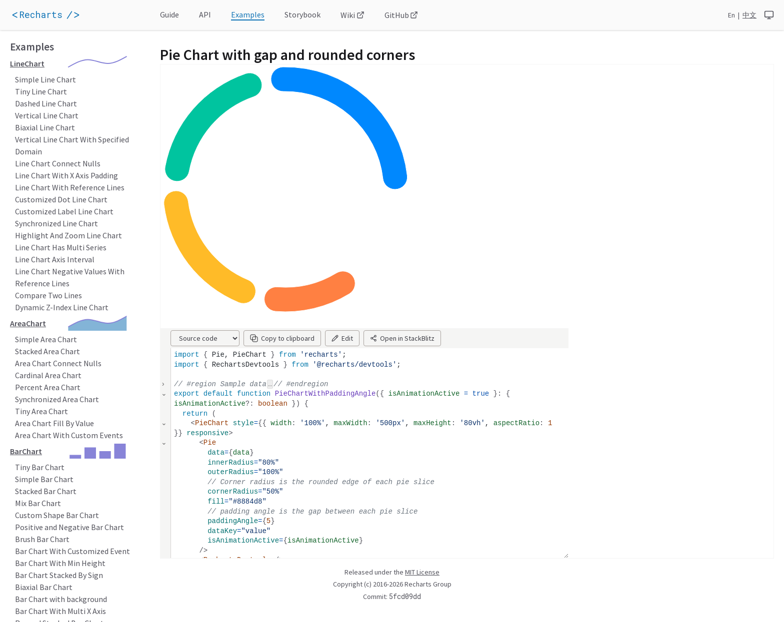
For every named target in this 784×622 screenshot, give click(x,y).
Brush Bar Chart (42, 539)
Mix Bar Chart (38, 503)
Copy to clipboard (282, 338)
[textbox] (369, 472)
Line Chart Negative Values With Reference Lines (69, 277)
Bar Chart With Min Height (60, 563)
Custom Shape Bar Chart (57, 515)
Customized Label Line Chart (64, 211)
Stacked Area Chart (47, 351)
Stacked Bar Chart (45, 491)
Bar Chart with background (61, 599)
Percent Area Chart (47, 387)
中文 (749, 14)
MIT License (422, 572)
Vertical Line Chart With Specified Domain (72, 145)
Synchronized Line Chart (56, 223)
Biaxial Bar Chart (43, 587)
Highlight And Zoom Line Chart (68, 235)
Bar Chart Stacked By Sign (59, 575)
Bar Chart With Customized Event (72, 551)
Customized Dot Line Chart (61, 199)
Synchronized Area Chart (57, 399)
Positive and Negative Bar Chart (69, 527)
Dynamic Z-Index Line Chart (61, 307)
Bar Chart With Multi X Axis (60, 611)
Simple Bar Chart (44, 479)
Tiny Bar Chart (39, 467)
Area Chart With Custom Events (69, 435)
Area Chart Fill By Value (54, 423)
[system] (769, 15)
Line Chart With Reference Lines (69, 187)
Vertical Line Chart (46, 115)
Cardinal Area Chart (48, 375)
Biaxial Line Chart (45, 127)
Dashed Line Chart (46, 103)
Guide (169, 14)
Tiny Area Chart (41, 411)
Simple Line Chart (45, 79)
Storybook (302, 14)
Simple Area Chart (46, 339)
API (205, 14)
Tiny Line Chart (41, 91)
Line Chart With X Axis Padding (66, 175)
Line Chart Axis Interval (54, 259)
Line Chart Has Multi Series (60, 247)
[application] (60, 15)
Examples (247, 14)
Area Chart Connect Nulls (58, 363)
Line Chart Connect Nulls (57, 163)
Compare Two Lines (48, 295)
